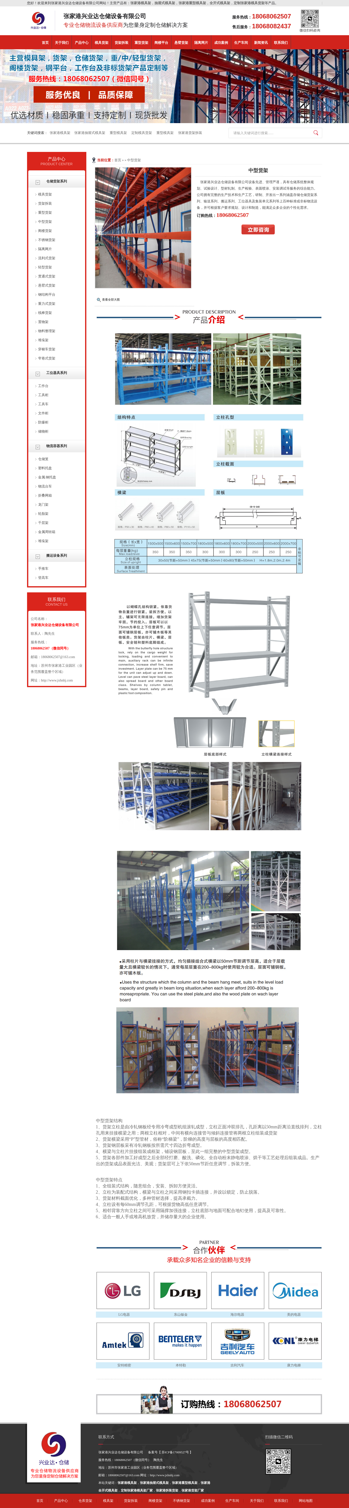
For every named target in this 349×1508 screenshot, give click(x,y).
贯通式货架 (46, 276)
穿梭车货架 (46, 349)
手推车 (43, 568)
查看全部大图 (111, 299)
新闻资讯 (261, 43)
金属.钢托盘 (47, 477)
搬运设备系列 (56, 555)
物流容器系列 (56, 446)
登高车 (43, 578)
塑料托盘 (45, 468)
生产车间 (241, 43)
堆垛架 (43, 340)
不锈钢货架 (46, 240)
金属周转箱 (46, 532)
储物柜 (43, 431)
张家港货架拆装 (190, 133)
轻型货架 (45, 267)
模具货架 (101, 43)
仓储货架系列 (56, 181)
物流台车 (45, 486)
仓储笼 (43, 459)
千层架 (43, 523)
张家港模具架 (60, 133)
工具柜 (43, 395)
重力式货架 (46, 304)
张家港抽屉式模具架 (90, 133)
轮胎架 (43, 514)
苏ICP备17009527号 (175, 1452)
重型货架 (141, 43)
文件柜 (43, 413)
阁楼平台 (161, 43)
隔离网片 (201, 43)
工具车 (43, 404)
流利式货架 (46, 258)
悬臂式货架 (46, 285)
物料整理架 (46, 331)
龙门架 (43, 504)
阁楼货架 (45, 231)
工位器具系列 (56, 373)
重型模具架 (118, 133)
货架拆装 (121, 43)
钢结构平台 (46, 294)
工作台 (43, 386)
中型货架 (45, 222)
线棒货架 (45, 313)
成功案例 (221, 43)
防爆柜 (43, 422)
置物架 (43, 322)
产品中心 (82, 43)
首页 (45, 43)
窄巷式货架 (46, 358)
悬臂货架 (181, 43)
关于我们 (62, 43)
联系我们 (281, 43)
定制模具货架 (141, 133)
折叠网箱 (45, 495)
